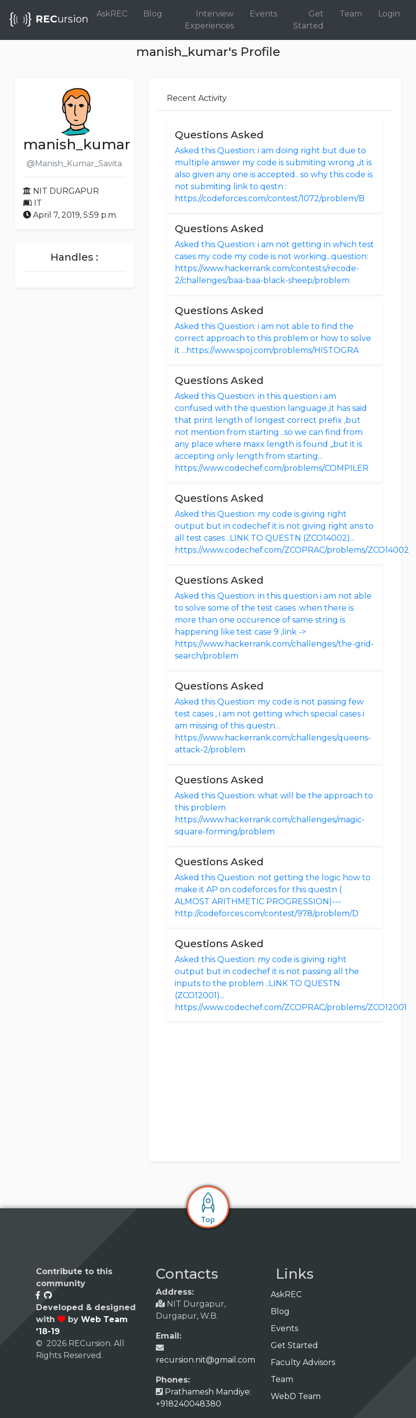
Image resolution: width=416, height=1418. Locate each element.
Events (263, 13)
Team (351, 13)
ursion (48, 19)
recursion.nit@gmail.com (205, 1360)
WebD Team (299, 1396)
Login (389, 13)
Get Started (308, 19)
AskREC (111, 13)
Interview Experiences (209, 19)
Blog (152, 13)
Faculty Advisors (307, 1362)
